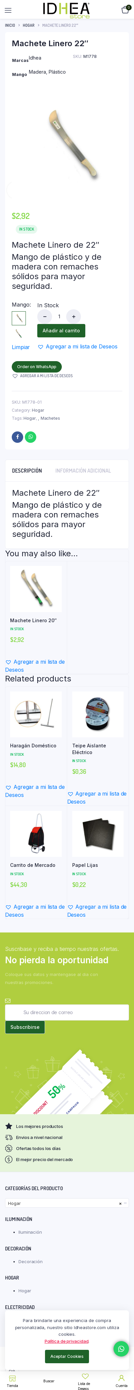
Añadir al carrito (61, 330)
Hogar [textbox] (65, 1203)
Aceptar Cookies (67, 1356)
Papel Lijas (85, 865)
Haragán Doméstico (33, 745)
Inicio (10, 25)
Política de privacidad (67, 1341)
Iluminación (30, 1232)
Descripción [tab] (27, 470)
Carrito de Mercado (32, 865)
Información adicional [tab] (83, 470)
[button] (77, 346)
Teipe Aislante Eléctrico (89, 749)
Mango (21, 304)
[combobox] (67, 1203)
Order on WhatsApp (36, 366)
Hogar (29, 25)
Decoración (30, 1261)
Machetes (50, 418)
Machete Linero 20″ (33, 620)
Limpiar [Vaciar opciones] (21, 347)
